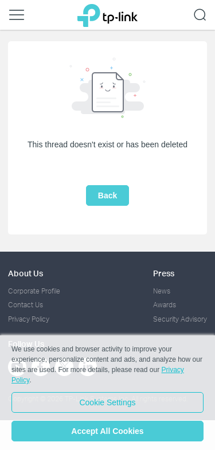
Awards (164, 304)
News (161, 291)
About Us (25, 273)
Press (163, 273)
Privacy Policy (28, 319)
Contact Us (25, 304)
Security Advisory (180, 319)
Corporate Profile (34, 291)
